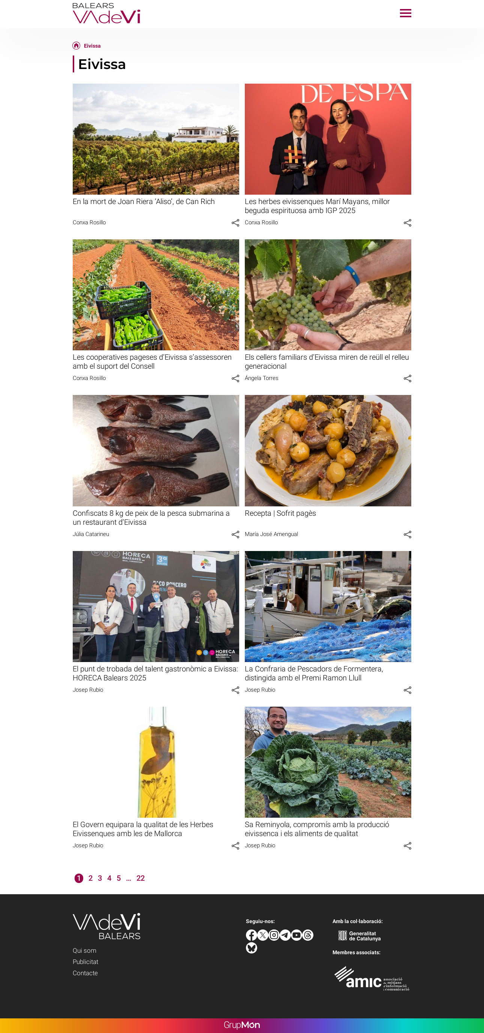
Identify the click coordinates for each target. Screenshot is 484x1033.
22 (140, 878)
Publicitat (85, 961)
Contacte (85, 973)
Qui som (84, 950)
